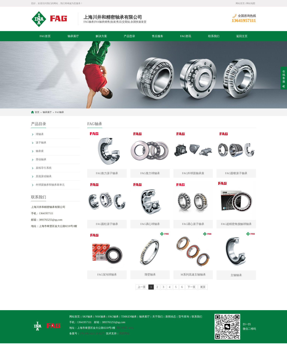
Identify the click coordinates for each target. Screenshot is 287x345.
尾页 (203, 288)
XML (131, 329)
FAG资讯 (185, 36)
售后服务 (157, 36)
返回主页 (241, 36)
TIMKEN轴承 (129, 318)
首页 (37, 112)
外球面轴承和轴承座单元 (50, 184)
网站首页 (240, 3)
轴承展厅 (73, 36)
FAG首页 (45, 36)
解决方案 (101, 36)
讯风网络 (124, 335)
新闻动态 (170, 318)
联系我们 (213, 36)
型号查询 (184, 318)
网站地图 (250, 3)
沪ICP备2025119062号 (92, 335)
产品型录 (129, 36)
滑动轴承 (41, 159)
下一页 (191, 288)
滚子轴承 (41, 142)
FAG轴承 (59, 112)
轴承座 (40, 151)
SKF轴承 (87, 318)
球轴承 (40, 134)
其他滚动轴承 (44, 176)
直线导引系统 (44, 168)
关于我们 (157, 318)
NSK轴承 (100, 318)
